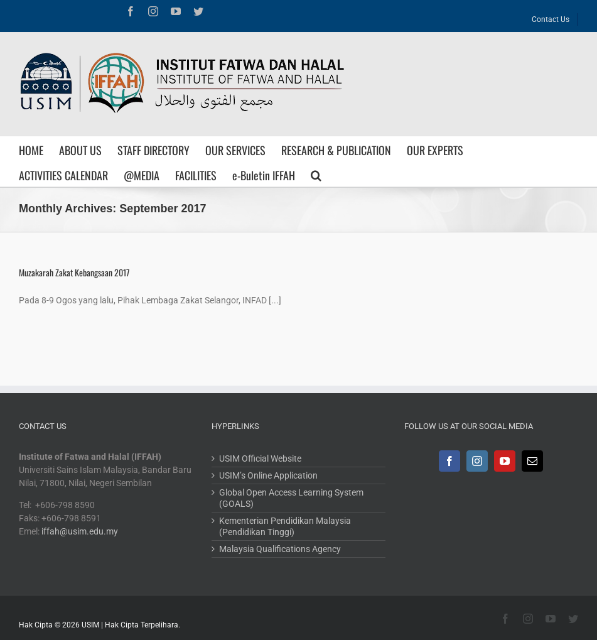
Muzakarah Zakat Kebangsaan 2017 (74, 272)
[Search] (316, 174)
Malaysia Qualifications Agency (280, 549)
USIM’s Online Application (268, 475)
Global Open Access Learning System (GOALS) (291, 498)
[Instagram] (477, 461)
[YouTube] (504, 461)
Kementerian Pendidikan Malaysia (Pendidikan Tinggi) (285, 526)
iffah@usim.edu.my (79, 531)
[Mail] (532, 461)
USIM (90, 625)
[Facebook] (449, 461)
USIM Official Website (260, 458)
